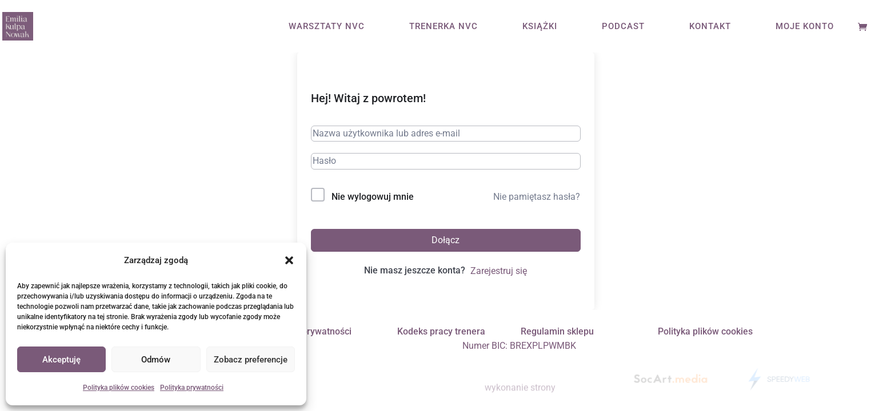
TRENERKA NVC (443, 26)
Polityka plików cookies (118, 388)
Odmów (155, 359)
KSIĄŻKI (539, 26)
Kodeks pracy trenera (441, 331)
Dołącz (445, 240)
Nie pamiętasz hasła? (536, 196)
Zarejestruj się (498, 270)
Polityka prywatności (191, 388)
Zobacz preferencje (250, 359)
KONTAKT (710, 26)
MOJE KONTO (805, 26)
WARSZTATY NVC (327, 26)
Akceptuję (61, 359)
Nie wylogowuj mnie (372, 196)
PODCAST (623, 26)
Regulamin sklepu (557, 331)
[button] (289, 260)
